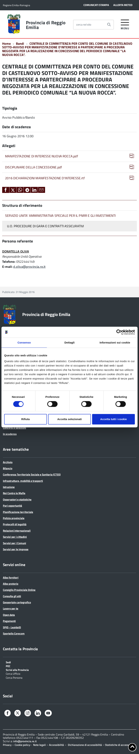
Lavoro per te (10, 608)
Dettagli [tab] (69, 342)
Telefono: (9, 261)
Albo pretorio (10, 584)
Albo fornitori (10, 577)
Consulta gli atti (12, 596)
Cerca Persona (14, 677)
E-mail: (7, 266)
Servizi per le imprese (15, 549)
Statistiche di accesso (117, 745)
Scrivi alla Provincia (17, 669)
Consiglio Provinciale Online (19, 590)
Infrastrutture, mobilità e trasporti (23, 481)
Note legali (39, 745)
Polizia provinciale (13, 518)
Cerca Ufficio (13, 673)
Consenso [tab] (24, 342)
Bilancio (7, 468)
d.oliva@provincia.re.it (29, 266)
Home (6, 43)
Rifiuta (25, 419)
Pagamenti (9, 621)
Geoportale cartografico (17, 602)
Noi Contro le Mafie (14, 493)
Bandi (20, 43)
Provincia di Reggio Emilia (46, 25)
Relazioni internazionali (17, 531)
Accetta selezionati (69, 419)
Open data (9, 615)
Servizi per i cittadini (15, 537)
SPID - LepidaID (12, 627)
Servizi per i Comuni (14, 543)
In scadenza (10, 434)
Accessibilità (56, 745)
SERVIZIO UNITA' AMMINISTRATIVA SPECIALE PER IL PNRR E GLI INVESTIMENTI (60, 215)
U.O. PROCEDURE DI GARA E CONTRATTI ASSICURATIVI (45, 226)
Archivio (7, 462)
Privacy (7, 745)
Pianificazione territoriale (18, 512)
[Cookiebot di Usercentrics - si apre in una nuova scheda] (119, 332)
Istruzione (9, 487)
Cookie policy (22, 745)
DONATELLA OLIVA (15, 251)
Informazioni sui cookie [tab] (115, 342)
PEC (8, 666)
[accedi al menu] (125, 24)
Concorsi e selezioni (14, 428)
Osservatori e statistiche (17, 499)
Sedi (8, 662)
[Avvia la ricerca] (108, 24)
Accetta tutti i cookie (113, 419)
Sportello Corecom (14, 633)
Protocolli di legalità (14, 524)
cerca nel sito (83, 24)
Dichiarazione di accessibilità (85, 745)
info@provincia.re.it (25, 741)
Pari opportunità (12, 506)
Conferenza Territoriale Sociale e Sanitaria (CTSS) (32, 474)
